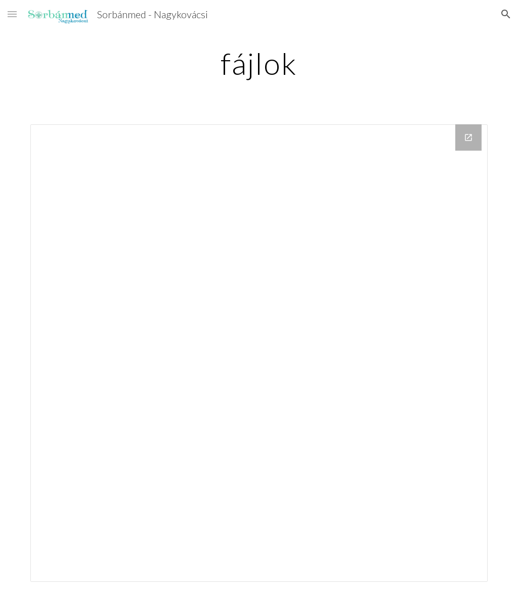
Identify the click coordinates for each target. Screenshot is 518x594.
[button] (12, 14)
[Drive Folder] (259, 353)
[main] (258, 63)
